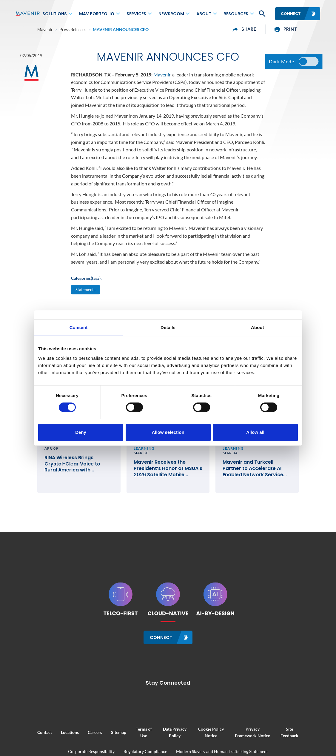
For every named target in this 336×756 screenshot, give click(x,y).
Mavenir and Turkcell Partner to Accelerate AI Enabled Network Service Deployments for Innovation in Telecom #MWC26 (268, 475)
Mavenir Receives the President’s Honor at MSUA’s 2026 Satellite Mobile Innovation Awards (166, 475)
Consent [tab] (79, 327)
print (307, 29)
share (266, 29)
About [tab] (257, 327)
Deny (80, 432)
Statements (85, 291)
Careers (73, 734)
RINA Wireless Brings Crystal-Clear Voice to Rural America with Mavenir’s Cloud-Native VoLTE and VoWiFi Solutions (63, 475)
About (203, 14)
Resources (236, 14)
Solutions (54, 14)
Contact (22, 734)
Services (136, 14)
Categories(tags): (86, 279)
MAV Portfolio (96, 14)
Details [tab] (168, 327)
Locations (48, 734)
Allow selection (168, 432)
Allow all (255, 432)
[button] (262, 13)
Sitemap (96, 734)
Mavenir (161, 76)
